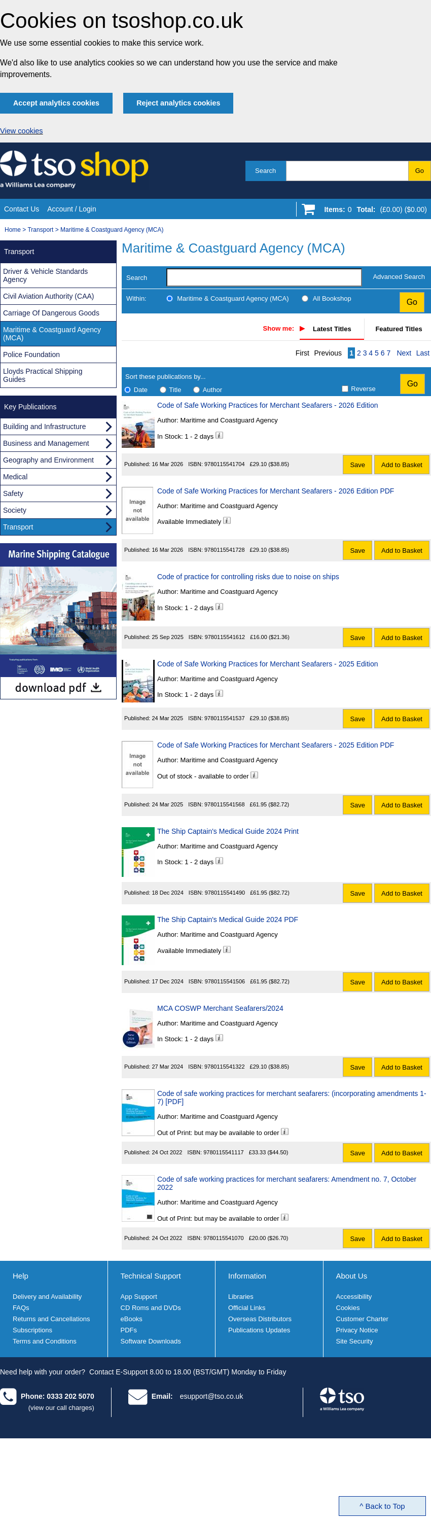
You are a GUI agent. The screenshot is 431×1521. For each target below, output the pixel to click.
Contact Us (21, 209)
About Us (352, 1275)
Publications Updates (259, 1330)
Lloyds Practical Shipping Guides (42, 375)
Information (247, 1275)
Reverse (363, 389)
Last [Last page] (422, 353)
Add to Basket (401, 465)
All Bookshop (332, 298)
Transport (40, 229)
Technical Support (151, 1275)
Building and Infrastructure (44, 426)
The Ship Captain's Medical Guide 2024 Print (228, 831)
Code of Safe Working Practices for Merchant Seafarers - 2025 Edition (267, 664)
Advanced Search (399, 276)
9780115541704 (224, 464)
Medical (15, 477)
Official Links (246, 1308)
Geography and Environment (48, 460)
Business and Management (46, 443)
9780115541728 (224, 550)
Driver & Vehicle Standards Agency (45, 275)
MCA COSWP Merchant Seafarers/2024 (220, 1008)
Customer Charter (362, 1319)
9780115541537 (224, 718)
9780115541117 (223, 1152)
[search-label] (264, 277)
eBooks (131, 1319)
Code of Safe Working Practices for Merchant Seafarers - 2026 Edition (267, 405)
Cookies (348, 1308)
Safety (13, 493)
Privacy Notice (357, 1330)
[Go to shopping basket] (373, 211)
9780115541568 (224, 804)
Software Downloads (151, 1341)
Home (13, 229)
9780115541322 (224, 1067)
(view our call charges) (61, 1407)
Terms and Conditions (45, 1341)
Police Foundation (31, 354)
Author (212, 390)
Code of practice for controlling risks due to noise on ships (248, 577)
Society (14, 510)
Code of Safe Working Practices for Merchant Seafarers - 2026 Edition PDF (275, 491)
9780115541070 (223, 1238)
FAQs (21, 1308)
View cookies (21, 131)
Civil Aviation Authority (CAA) (48, 296)
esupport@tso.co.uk (211, 1396)
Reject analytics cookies (178, 103)
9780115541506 (225, 981)
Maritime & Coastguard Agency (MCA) (111, 229)
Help (20, 1275)
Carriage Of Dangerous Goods (51, 313)
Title (175, 390)
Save (357, 465)
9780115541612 (225, 637)
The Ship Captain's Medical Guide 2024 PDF (227, 919)
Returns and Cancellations (51, 1319)
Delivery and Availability (47, 1296)
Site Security (354, 1341)
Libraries (241, 1296)
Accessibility (354, 1296)
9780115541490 (225, 893)
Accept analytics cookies (56, 103)
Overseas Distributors (260, 1319)
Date (141, 390)
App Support (139, 1296)
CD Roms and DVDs (151, 1308)
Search (265, 170)
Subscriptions (32, 1330)
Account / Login (71, 209)
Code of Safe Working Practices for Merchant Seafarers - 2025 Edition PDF (275, 745)
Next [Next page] (404, 353)
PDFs (129, 1330)
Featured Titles (398, 329)
